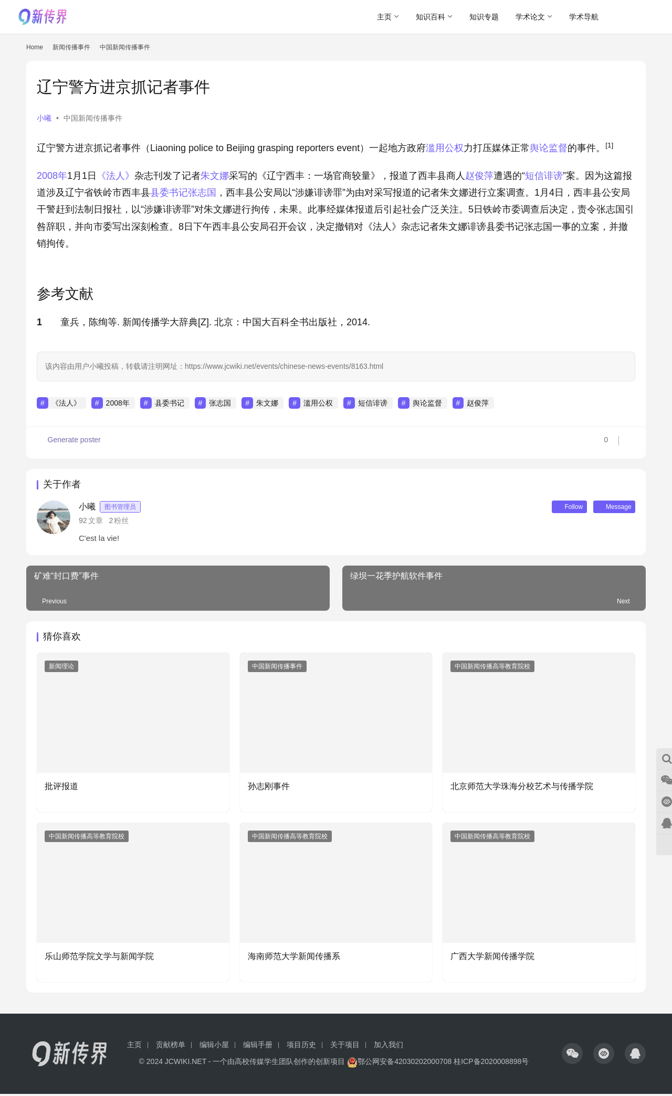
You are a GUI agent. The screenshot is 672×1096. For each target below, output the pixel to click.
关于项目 (345, 1046)
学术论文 (530, 17)
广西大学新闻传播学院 (492, 958)
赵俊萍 (479, 176)
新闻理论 (61, 668)
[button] (609, 148)
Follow (556, 508)
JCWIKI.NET (185, 1063)
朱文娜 (215, 176)
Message (609, 508)
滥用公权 (445, 148)
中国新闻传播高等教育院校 (492, 668)
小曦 (44, 118)
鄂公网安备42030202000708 (399, 1063)
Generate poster (69, 442)
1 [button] (39, 322)
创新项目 (330, 1063)
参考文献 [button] (65, 294)
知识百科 (430, 17)
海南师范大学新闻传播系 (294, 958)
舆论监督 (549, 148)
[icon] (572, 1055)
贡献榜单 (170, 1046)
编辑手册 (257, 1046)
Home (34, 47)
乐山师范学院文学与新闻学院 (99, 958)
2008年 (52, 176)
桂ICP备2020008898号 (491, 1063)
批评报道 (61, 788)
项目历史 (301, 1046)
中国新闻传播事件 (93, 118)
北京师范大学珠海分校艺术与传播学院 (521, 788)
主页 (384, 17)
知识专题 (484, 17)
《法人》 (115, 176)
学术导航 (583, 17)
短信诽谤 (544, 176)
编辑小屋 (214, 1046)
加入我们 (388, 1046)
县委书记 (169, 192)
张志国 (202, 192)
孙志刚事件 (269, 788)
